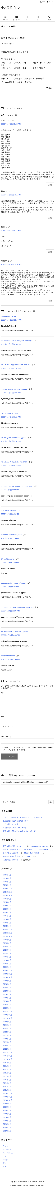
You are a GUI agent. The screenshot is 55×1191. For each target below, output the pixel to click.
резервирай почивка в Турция (13, 583)
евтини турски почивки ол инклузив (16, 486)
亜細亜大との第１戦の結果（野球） (16, 821)
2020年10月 (7, 1100)
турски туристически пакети (14, 389)
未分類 (5, 1160)
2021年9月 (7, 1063)
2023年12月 (7, 970)
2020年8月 (7, 1107)
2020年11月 (7, 1097)
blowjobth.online (7, 559)
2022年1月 (7, 1049)
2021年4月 (7, 1080)
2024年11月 (7, 933)
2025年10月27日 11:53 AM (11, 320)
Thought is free (40, 1185)
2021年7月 (7, 1069)
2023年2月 (7, 1005)
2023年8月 (7, 984)
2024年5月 (7, 953)
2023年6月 (7, 991)
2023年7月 (7, 987)
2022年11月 (7, 1015)
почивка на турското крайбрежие (15, 365)
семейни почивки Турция (11, 535)
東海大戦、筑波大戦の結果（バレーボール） (20, 831)
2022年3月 (7, 1042)
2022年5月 (7, 1035)
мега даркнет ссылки (39, 846)
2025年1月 (7, 926)
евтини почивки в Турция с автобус (16, 340)
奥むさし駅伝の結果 (10, 853)
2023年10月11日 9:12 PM (11, 230)
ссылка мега (43, 849)
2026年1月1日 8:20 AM (10, 514)
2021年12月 (7, 1052)
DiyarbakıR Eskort (8, 316)
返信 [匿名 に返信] (50, 218)
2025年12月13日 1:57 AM (11, 368)
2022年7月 (7, 1028)
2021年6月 (7, 1073)
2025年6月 (7, 909)
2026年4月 (7, 875)
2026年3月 (7, 878)
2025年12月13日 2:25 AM (11, 393)
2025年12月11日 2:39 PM (11, 344)
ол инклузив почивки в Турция (13, 438)
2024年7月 (7, 947)
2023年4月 (7, 998)
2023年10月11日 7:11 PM (11, 195)
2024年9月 (7, 940)
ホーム (5, 26)
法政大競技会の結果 (10, 824)
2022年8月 (7, 1025)
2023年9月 (7, 981)
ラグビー (6, 1156)
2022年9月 (7, 1022)
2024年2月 (7, 964)
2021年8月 (7, 1066)
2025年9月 (7, 899)
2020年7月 (7, 1110)
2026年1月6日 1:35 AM (10, 563)
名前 (3, 716)
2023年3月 (7, 1001)
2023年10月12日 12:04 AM (11, 264)
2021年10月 (7, 1059)
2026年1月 (7, 885)
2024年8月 (7, 943)
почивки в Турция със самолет (14, 462)
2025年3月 (7, 919)
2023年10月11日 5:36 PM (11, 124)
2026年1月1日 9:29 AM (10, 538)
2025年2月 (7, 923)
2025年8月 (7, 902)
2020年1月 (7, 1131)
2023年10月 (7, 977)
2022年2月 (7, 1046)
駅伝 (14, 26)
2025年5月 (7, 912)
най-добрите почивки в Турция (14, 631)
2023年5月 (7, 994)
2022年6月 (7, 1032)
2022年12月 (7, 1011)
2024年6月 (7, 950)
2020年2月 (7, 1127)
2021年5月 (7, 1076)
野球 (4, 1163)
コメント (4, 693)
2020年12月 (7, 1093)
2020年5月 (7, 1117)
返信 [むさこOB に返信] (50, 185)
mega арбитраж (8, 656)
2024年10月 (7, 936)
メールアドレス (7, 726)
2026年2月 (7, 882)
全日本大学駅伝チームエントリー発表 (17, 849)
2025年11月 (7, 892)
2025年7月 (7, 906)
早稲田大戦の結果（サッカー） (15, 828)
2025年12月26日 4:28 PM (11, 465)
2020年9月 (7, 1104)
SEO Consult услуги (9, 413)
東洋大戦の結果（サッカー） (14, 846)
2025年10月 (7, 895)
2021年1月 (7, 1090)
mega (28, 856)
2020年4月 (7, 1121)
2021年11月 (7, 1056)
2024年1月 (7, 967)
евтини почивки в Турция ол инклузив (17, 607)
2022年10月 (7, 1018)
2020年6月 (7, 1114)
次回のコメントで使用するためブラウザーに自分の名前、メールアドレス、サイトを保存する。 (28, 749)
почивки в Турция (8, 510)
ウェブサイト (6, 737)
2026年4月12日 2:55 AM (10, 659)
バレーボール (8, 1149)
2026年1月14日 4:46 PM (10, 635)
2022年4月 (7, 1039)
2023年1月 (7, 1008)
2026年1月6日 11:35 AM (10, 611)
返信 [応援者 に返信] (50, 301)
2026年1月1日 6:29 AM (10, 490)
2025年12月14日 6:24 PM (11, 417)
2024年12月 (7, 929)
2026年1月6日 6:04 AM (10, 587)
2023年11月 (7, 974)
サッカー (6, 1146)
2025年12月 (7, 888)
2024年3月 (7, 960)
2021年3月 (7, 1083)
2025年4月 (7, 916)
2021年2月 (7, 1086)
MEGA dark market (31, 853)
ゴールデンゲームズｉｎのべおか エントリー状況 (22, 817)
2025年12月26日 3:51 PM (11, 441)
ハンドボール (8, 1153)
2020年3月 (7, 1124)
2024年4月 (7, 957)
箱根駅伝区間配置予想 (11, 856)
